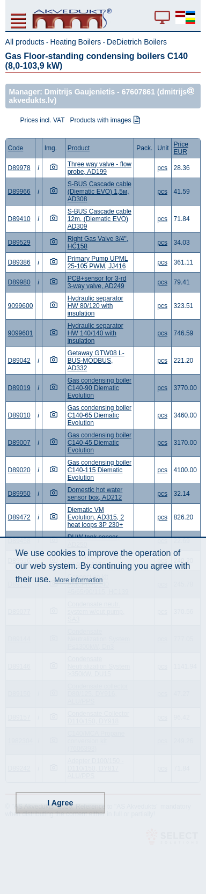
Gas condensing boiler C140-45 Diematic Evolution (99, 442)
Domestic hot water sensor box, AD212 (95, 493)
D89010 (19, 415)
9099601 (20, 333)
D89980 (19, 282)
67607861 (138, 91)
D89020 (19, 470)
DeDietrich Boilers (137, 42)
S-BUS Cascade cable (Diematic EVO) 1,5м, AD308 (99, 191)
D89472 (19, 517)
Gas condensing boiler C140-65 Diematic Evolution (99, 415)
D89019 (19, 388)
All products (25, 42)
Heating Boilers (75, 42)
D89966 (19, 191)
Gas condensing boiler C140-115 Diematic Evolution (99, 470)
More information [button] (78, 580)
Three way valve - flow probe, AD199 (99, 167)
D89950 (19, 493)
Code (16, 148)
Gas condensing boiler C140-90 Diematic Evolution (99, 388)
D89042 (19, 360)
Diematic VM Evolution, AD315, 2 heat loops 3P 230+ (96, 517)
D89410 (19, 219)
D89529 (19, 242)
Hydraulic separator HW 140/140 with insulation (95, 333)
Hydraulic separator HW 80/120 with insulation (95, 306)
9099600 (20, 306)
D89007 (19, 442)
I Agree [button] (60, 802)
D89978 (19, 168)
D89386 (19, 262)
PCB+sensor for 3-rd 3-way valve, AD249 (97, 282)
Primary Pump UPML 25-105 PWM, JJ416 (98, 262)
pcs (162, 168)
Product (79, 148)
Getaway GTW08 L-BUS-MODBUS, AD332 (96, 360)
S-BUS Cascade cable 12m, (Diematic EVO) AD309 (99, 219)
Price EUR (181, 148)
